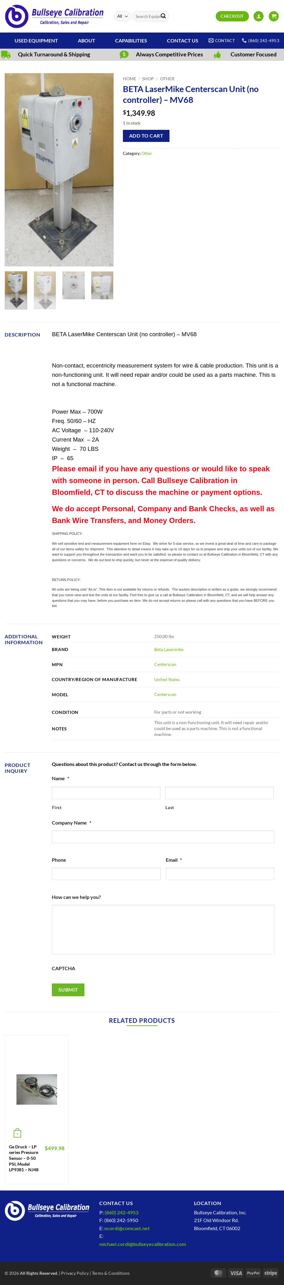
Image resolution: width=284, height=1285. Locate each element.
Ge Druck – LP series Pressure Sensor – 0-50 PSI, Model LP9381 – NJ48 (23, 1158)
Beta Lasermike (168, 649)
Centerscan (165, 664)
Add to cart (146, 136)
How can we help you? (76, 897)
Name (60, 778)
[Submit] (163, 16)
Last (169, 807)
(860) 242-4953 (121, 1212)
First (56, 807)
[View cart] (274, 16)
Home (129, 78)
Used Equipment (36, 40)
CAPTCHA (63, 968)
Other (167, 78)
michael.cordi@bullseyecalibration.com (142, 1244)
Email (174, 860)
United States (167, 679)
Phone (59, 860)
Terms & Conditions (111, 1273)
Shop (148, 78)
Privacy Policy (75, 1273)
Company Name (71, 822)
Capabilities (131, 40)
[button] (259, 16)
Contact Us (182, 40)
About (86, 40)
